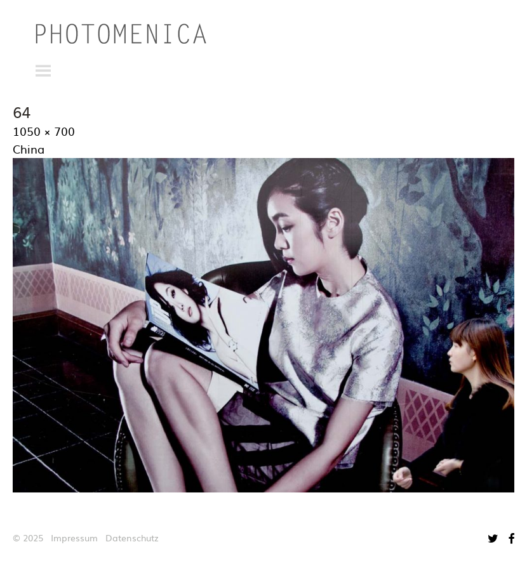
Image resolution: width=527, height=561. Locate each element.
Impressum (74, 537)
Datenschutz (132, 537)
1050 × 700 (44, 131)
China (28, 148)
